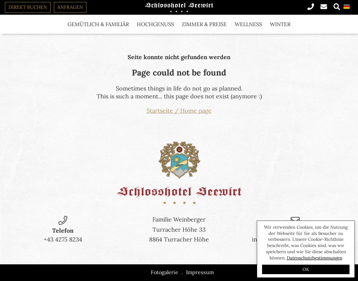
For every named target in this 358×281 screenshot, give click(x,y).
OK (306, 269)
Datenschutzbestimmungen (314, 258)
